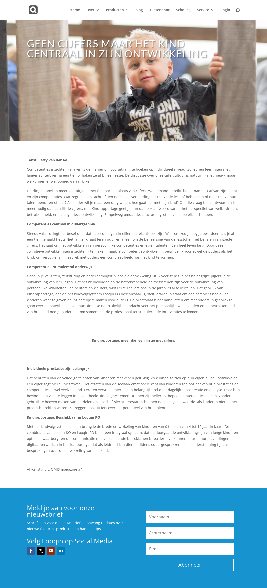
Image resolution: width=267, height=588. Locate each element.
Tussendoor (159, 10)
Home (75, 10)
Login (225, 10)
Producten (115, 10)
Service (203, 10)
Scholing (183, 10)
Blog (139, 10)
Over (90, 10)
